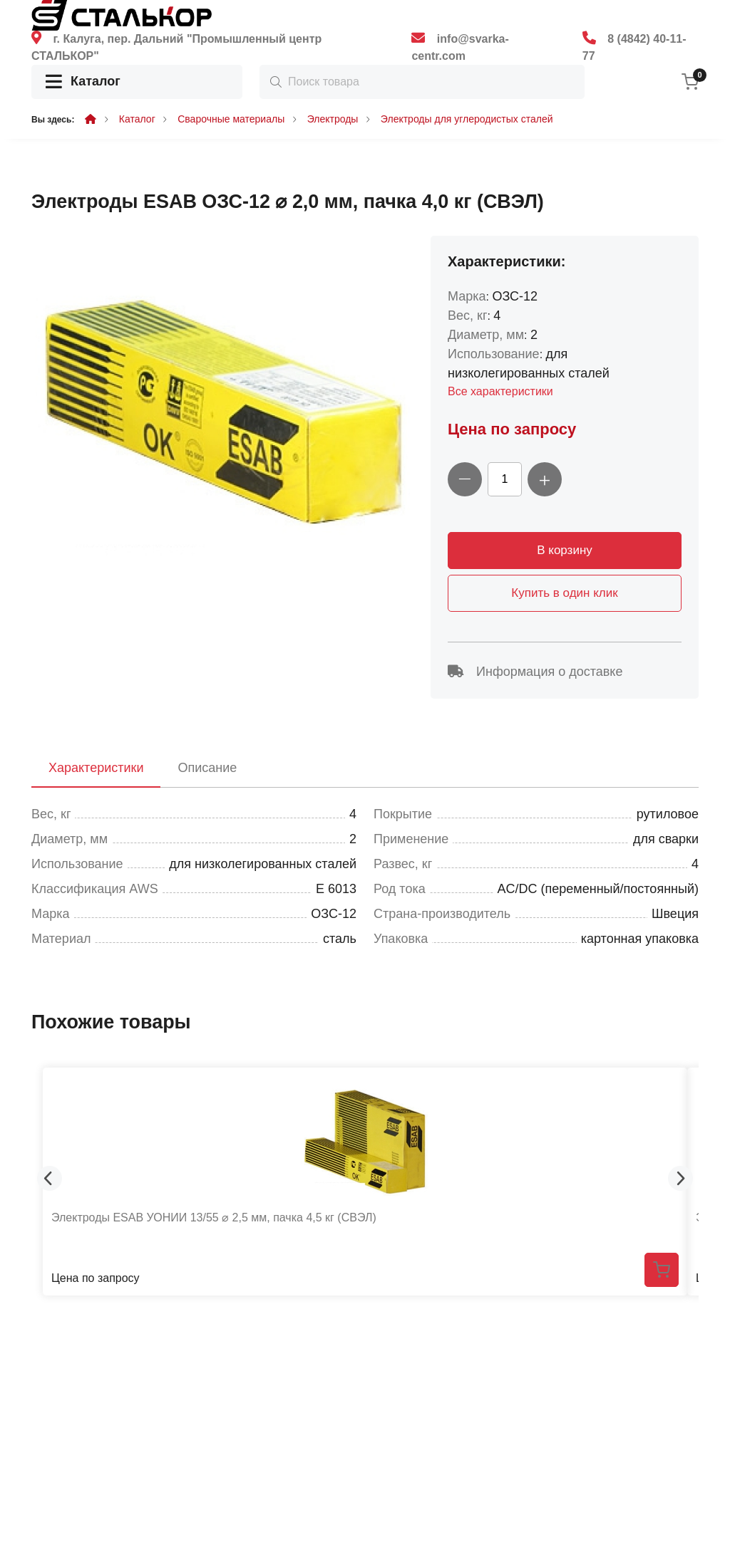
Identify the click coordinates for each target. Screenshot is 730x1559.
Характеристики (95, 768)
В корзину (564, 550)
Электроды (333, 119)
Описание (207, 768)
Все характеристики (500, 391)
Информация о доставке (535, 671)
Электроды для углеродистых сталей (467, 119)
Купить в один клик (564, 593)
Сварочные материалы (231, 119)
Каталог (83, 82)
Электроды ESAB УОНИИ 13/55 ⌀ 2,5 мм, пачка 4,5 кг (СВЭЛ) (213, 1217)
